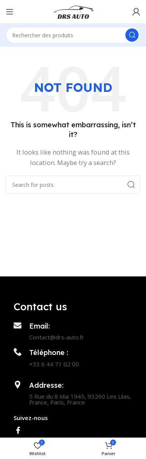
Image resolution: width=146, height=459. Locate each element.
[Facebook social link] (18, 430)
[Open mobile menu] (10, 11)
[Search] (73, 35)
